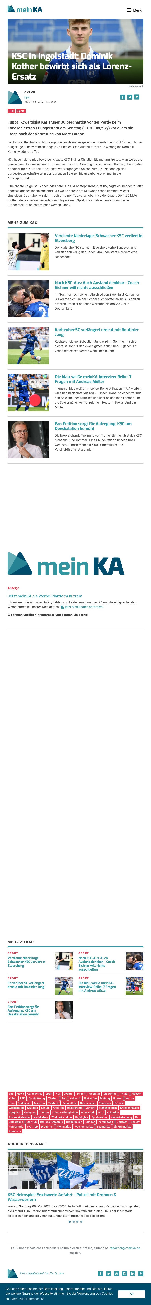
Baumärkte (103, 1126)
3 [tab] (77, 1222)
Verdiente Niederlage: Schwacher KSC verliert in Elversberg (98, 238)
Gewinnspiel (88, 1103)
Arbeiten (58, 1107)
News (20, 1093)
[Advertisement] (75, 506)
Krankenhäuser (129, 1107)
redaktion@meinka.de (125, 1248)
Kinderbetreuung (121, 1117)
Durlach (90, 1121)
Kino (12, 1103)
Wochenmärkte (84, 1126)
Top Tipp (32, 1126)
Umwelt (117, 1098)
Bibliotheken (74, 1121)
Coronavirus (34, 1093)
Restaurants (74, 1107)
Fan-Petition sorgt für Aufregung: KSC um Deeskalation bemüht (93, 426)
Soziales (32, 1107)
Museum (39, 1103)
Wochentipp (16, 1107)
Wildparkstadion (61, 1117)
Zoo (64, 1098)
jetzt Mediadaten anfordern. (84, 607)
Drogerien (47, 1126)
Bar (137, 1117)
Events (68, 1093)
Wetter (130, 1098)
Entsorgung (16, 1121)
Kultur (13, 1098)
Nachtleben (40, 1117)
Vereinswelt (105, 1121)
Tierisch (53, 1098)
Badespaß (24, 1103)
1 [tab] (70, 1222)
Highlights (81, 1117)
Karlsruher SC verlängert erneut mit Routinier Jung (96, 332)
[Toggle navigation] (134, 10)
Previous (13, 1170)
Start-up (32, 1121)
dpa (27, 97)
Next (137, 1170)
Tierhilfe (53, 1103)
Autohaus (15, 1131)
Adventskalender (19, 1117)
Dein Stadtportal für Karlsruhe (36, 1273)
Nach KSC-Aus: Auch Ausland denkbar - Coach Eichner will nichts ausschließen (97, 285)
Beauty (135, 1121)
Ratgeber (14, 1112)
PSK (22, 1098)
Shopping (30, 1112)
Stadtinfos (109, 1093)
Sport (20, 111)
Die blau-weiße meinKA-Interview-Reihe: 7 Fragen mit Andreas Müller (93, 379)
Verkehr (90, 1107)
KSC (11, 111)
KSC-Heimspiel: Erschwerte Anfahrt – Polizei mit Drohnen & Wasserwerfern (62, 1197)
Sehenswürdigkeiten (65, 1112)
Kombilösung (36, 1098)
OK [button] (131, 1294)
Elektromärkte (122, 1126)
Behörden (113, 1112)
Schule (45, 1107)
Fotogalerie (16, 1126)
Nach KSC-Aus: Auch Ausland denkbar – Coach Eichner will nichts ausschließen (96, 964)
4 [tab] (81, 1222)
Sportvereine (99, 1117)
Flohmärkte (64, 1126)
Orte (100, 1112)
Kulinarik (75, 1098)
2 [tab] (74, 1222)
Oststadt (122, 1121)
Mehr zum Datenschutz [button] (27, 1298)
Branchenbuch (108, 1107)
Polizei (124, 1093)
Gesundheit (69, 1103)
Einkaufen (90, 1098)
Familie (119, 1103)
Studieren (105, 1103)
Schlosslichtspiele (51, 1121)
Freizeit (80, 1093)
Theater (44, 1112)
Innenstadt (88, 1112)
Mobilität (94, 1093)
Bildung (105, 1098)
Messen (136, 1093)
